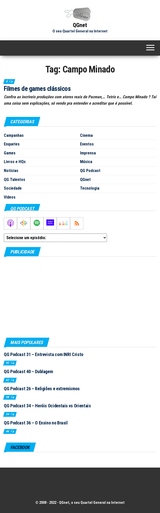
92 (8, 363)
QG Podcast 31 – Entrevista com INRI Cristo (43, 354)
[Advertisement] (80, 297)
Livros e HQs (15, 161)
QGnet (80, 25)
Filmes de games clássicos (37, 88)
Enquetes (12, 144)
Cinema (86, 135)
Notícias (11, 170)
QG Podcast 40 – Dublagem (28, 371)
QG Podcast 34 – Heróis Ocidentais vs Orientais (47, 405)
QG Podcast (90, 170)
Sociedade (13, 188)
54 (8, 414)
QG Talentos (14, 179)
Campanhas (14, 135)
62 (8, 380)
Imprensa (88, 153)
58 (8, 397)
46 (8, 431)
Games (10, 153)
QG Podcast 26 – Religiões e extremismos (42, 388)
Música (86, 161)
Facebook (20, 447)
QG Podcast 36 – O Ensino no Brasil (36, 422)
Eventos (87, 144)
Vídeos (10, 197)
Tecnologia (89, 188)
